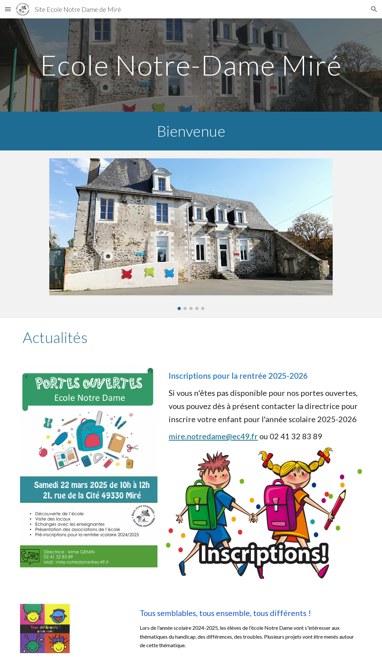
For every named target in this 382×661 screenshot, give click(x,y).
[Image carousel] (191, 234)
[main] (191, 64)
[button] (8, 9)
